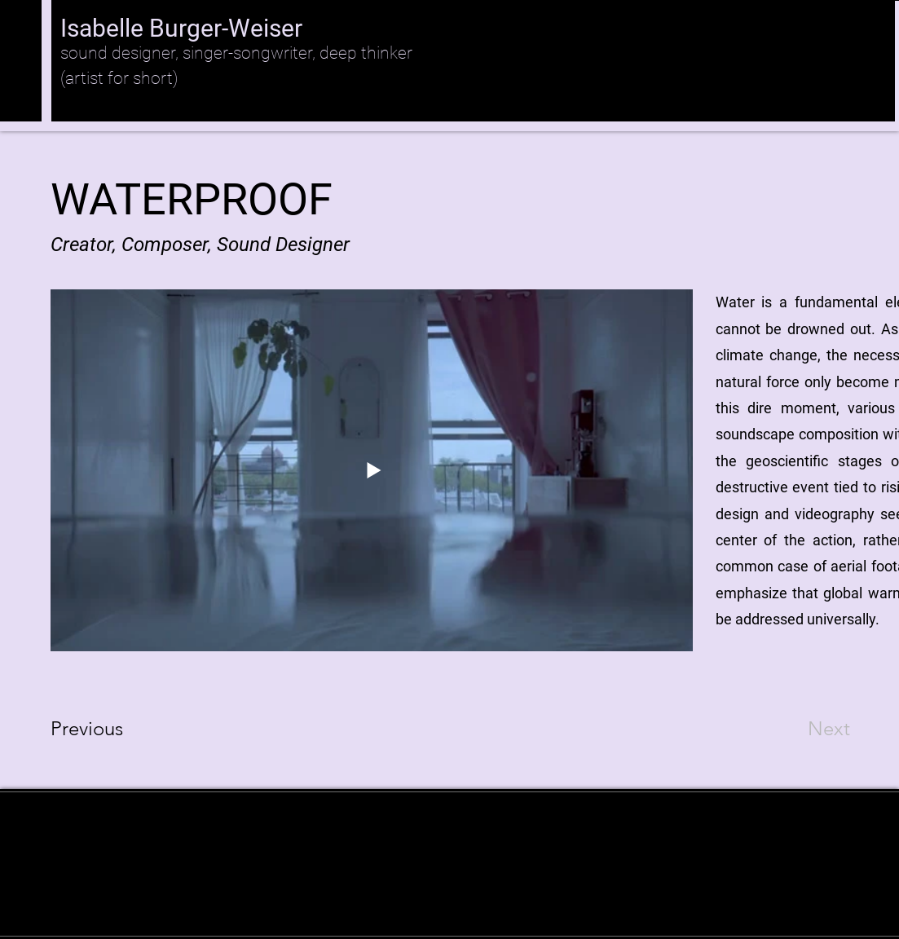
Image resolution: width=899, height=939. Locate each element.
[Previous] (109, 728)
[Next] (796, 728)
